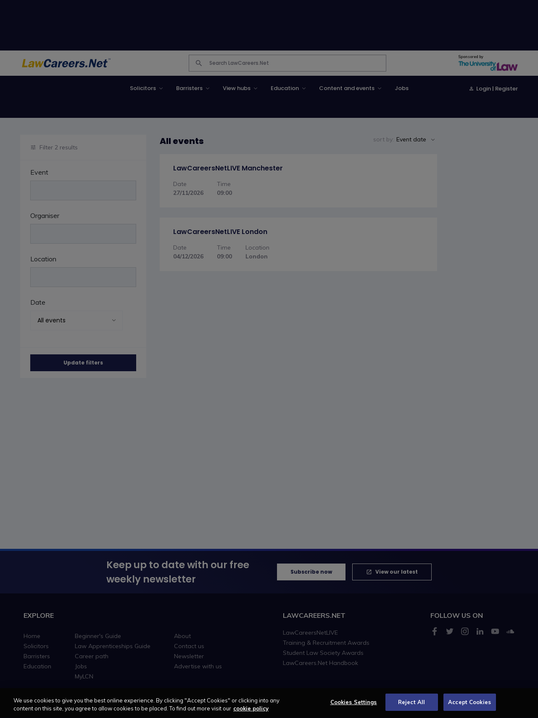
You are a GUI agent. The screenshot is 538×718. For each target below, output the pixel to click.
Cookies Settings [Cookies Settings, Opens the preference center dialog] (353, 706)
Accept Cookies (469, 706)
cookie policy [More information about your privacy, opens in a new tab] (251, 712)
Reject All (411, 706)
